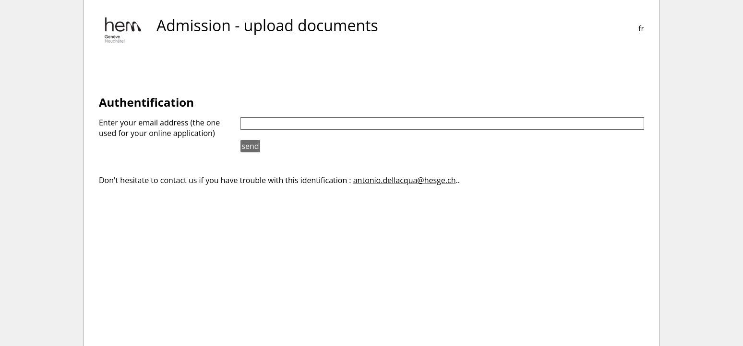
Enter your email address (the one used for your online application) (159, 127)
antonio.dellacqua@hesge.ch (404, 180)
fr (641, 28)
